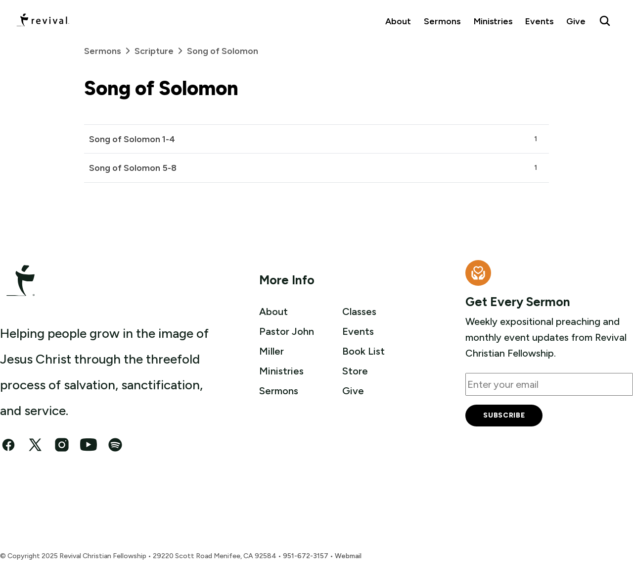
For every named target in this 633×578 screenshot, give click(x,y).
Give (576, 21)
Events (539, 21)
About (398, 21)
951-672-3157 (305, 556)
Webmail (348, 556)
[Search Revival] (605, 21)
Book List (363, 351)
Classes (359, 311)
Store (355, 371)
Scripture (161, 50)
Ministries (493, 21)
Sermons (442, 21)
